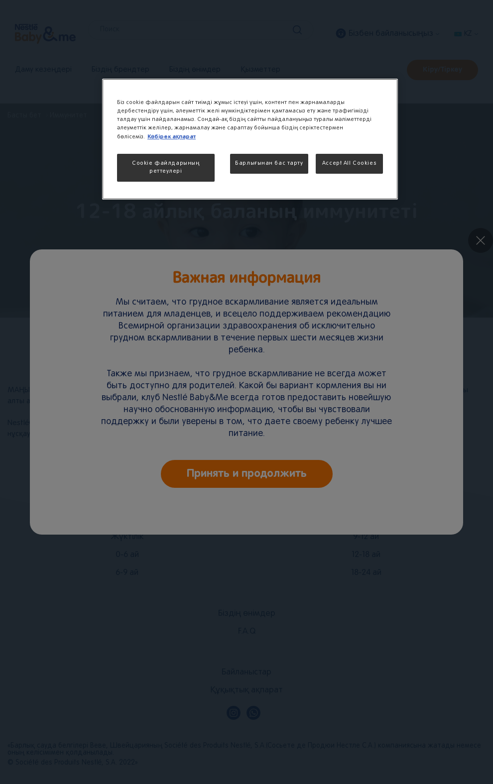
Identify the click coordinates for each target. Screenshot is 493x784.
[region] (250, 139)
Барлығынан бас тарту (269, 163)
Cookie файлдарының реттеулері (165, 167)
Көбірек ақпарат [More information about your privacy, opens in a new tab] (171, 136)
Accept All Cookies (349, 163)
